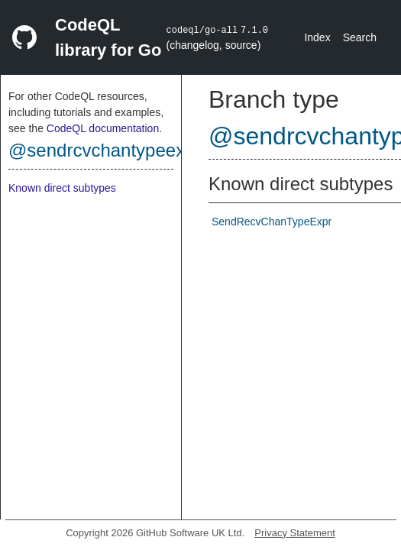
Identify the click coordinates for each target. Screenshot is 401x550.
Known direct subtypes (62, 188)
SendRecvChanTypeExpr (271, 221)
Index (317, 37)
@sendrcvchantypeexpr (105, 150)
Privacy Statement (294, 533)
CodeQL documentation (103, 128)
